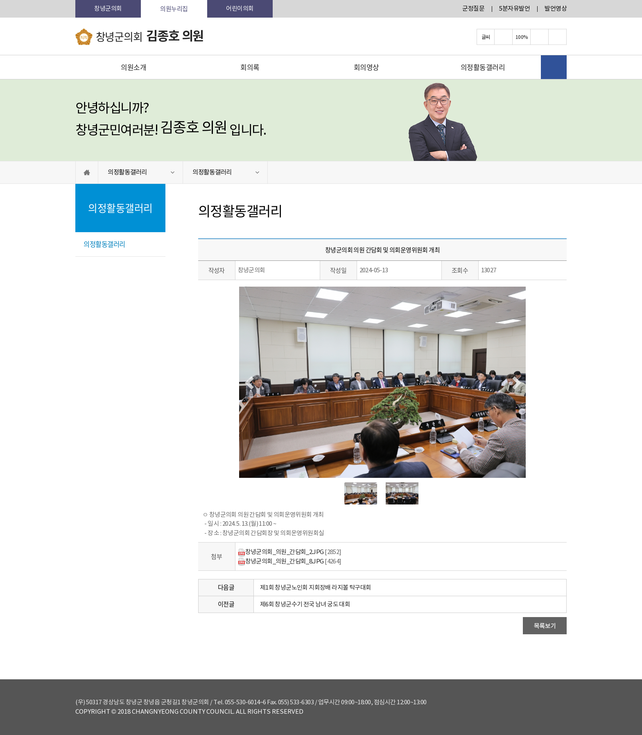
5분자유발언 (514, 8)
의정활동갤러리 (483, 67)
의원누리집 (174, 8)
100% (521, 37)
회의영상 (366, 67)
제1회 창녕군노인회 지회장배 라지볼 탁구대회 (315, 587)
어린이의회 (240, 8)
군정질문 (473, 8)
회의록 (250, 67)
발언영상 (556, 8)
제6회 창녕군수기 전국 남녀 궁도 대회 (305, 604)
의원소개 (133, 67)
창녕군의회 (108, 8)
